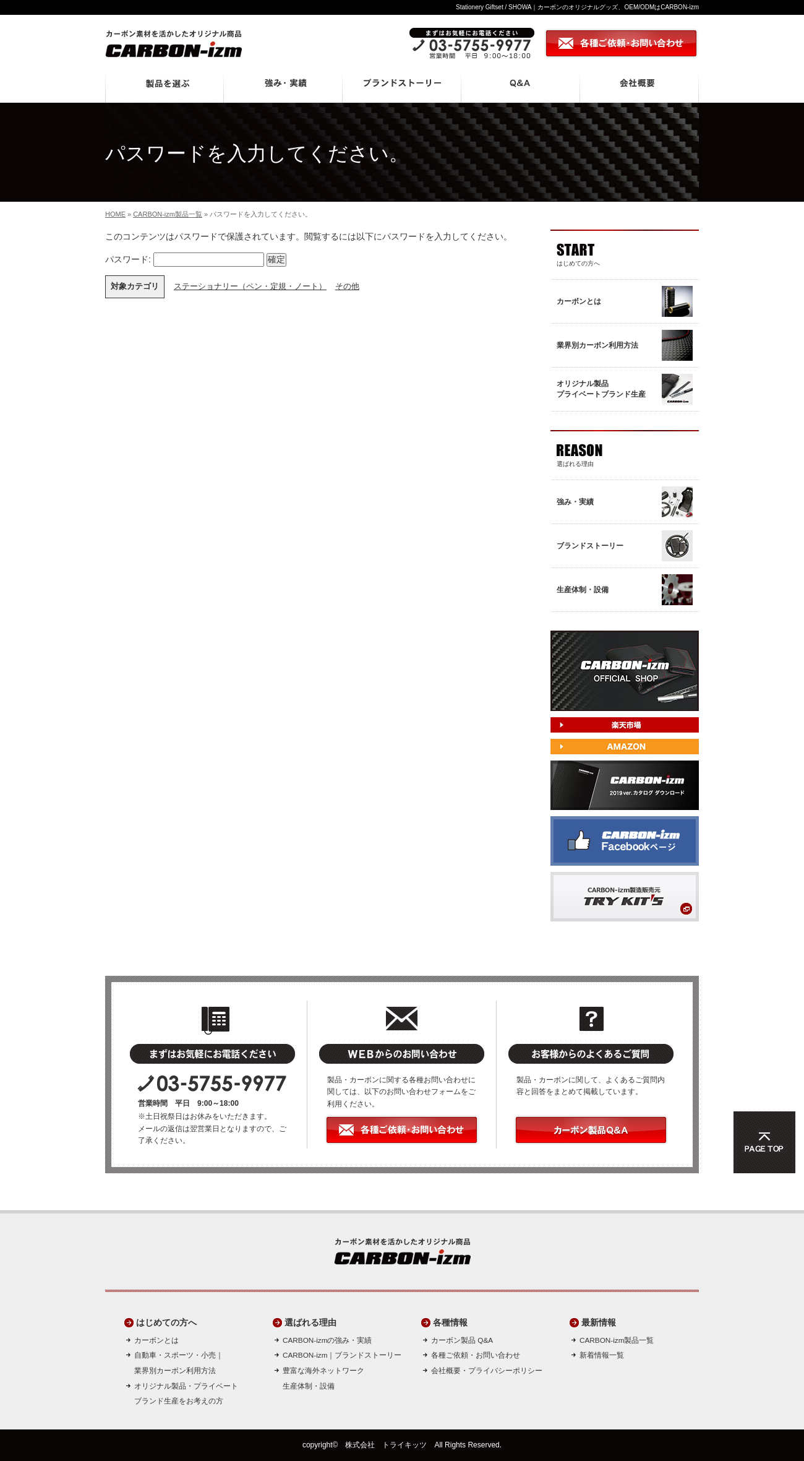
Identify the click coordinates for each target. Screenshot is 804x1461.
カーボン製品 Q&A (462, 1340)
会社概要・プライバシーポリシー (486, 1370)
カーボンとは (156, 1340)
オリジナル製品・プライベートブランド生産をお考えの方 (186, 1393)
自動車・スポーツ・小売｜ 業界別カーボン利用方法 (178, 1362)
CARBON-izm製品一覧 (167, 214)
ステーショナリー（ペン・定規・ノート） (250, 286)
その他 (347, 286)
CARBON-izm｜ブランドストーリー (342, 1355)
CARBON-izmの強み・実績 (327, 1340)
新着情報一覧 (601, 1355)
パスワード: (184, 259)
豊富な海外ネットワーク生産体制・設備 (323, 1378)
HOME (115, 214)
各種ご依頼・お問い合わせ (475, 1355)
